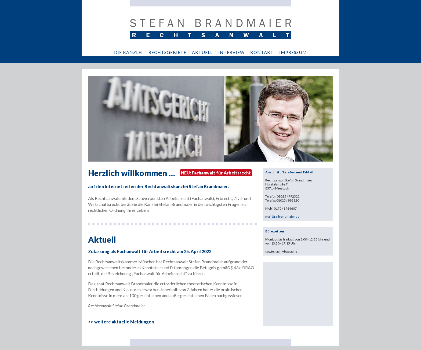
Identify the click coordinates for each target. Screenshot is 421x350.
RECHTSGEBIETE (167, 52)
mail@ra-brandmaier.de (282, 216)
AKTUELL (202, 52)
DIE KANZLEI (128, 52)
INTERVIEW (231, 52)
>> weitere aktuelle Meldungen (121, 321)
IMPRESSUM (293, 52)
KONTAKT (262, 52)
